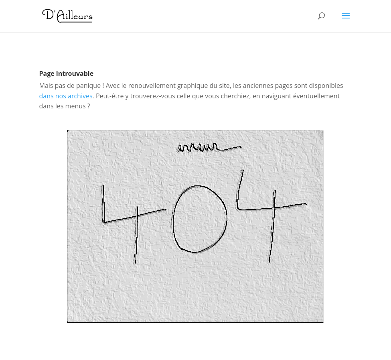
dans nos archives (66, 96)
